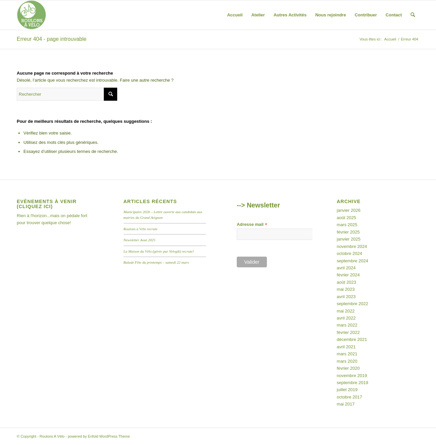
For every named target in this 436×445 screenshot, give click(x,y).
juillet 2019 (347, 389)
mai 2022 (346, 311)
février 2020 (348, 368)
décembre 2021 (352, 339)
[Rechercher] (412, 15)
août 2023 (346, 282)
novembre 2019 (352, 375)
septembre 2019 (352, 382)
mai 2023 (346, 289)
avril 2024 (346, 267)
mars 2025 (347, 224)
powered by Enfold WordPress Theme (99, 436)
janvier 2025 (349, 239)
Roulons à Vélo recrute (141, 229)
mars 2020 (347, 361)
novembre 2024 (352, 246)
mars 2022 (347, 325)
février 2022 (348, 332)
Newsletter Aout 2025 (140, 240)
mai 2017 (346, 404)
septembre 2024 (352, 260)
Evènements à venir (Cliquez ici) (46, 204)
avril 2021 (346, 346)
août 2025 (346, 217)
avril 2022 (346, 318)
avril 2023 (346, 296)
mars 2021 (347, 353)
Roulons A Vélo (52, 436)
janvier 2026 (349, 210)
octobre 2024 (349, 253)
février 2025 (348, 232)
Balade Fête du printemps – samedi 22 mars (156, 262)
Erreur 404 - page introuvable (51, 39)
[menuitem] (235, 15)
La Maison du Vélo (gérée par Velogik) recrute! (159, 251)
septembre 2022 (352, 303)
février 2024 (348, 274)
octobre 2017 (349, 396)
